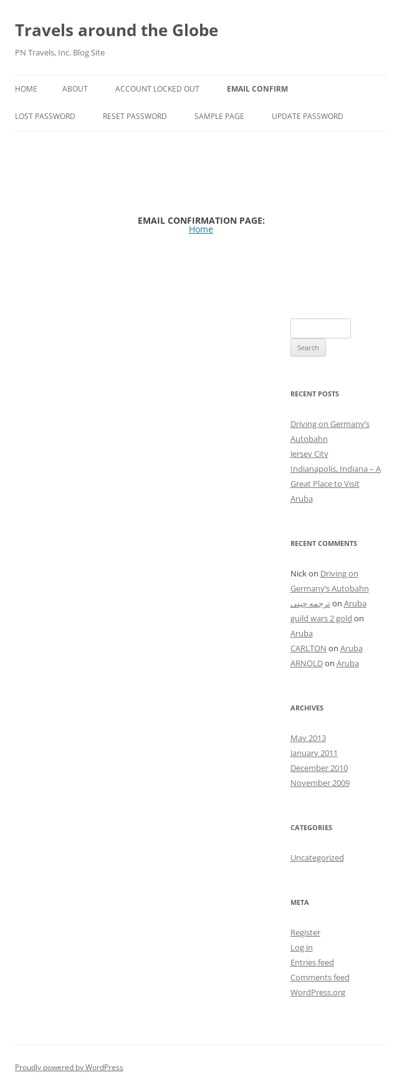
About (75, 89)
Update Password (307, 116)
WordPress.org (317, 992)
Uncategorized (317, 857)
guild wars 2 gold (321, 618)
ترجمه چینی (310, 603)
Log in (301, 947)
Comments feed (320, 977)
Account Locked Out (157, 89)
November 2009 (320, 782)
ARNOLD (306, 663)
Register (305, 932)
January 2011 (314, 752)
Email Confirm (257, 89)
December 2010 (319, 767)
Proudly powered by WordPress (69, 1067)
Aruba (301, 498)
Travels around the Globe (116, 30)
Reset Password (135, 116)
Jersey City (309, 453)
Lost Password (45, 116)
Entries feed (312, 962)
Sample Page (219, 116)
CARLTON (308, 648)
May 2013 (308, 737)
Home (26, 89)
